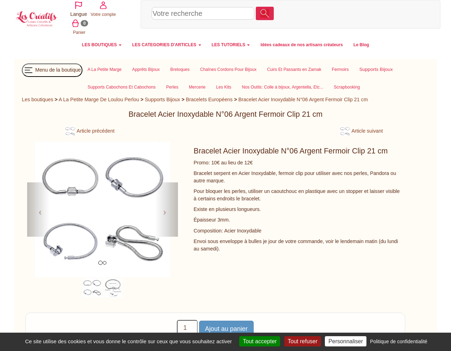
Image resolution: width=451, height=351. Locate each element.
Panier (411, 13)
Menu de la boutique (52, 69)
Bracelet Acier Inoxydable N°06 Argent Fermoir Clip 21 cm (303, 99)
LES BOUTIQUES (102, 44)
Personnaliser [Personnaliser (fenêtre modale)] (345, 341)
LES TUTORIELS (231, 44)
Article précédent (89, 130)
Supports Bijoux (162, 99)
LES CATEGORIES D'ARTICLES (166, 44)
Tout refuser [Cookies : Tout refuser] (302, 341)
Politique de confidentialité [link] (398, 341)
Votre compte (386, 13)
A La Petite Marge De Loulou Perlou (99, 99)
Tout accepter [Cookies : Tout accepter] (260, 341)
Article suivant (361, 130)
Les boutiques (37, 99)
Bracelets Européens (209, 99)
